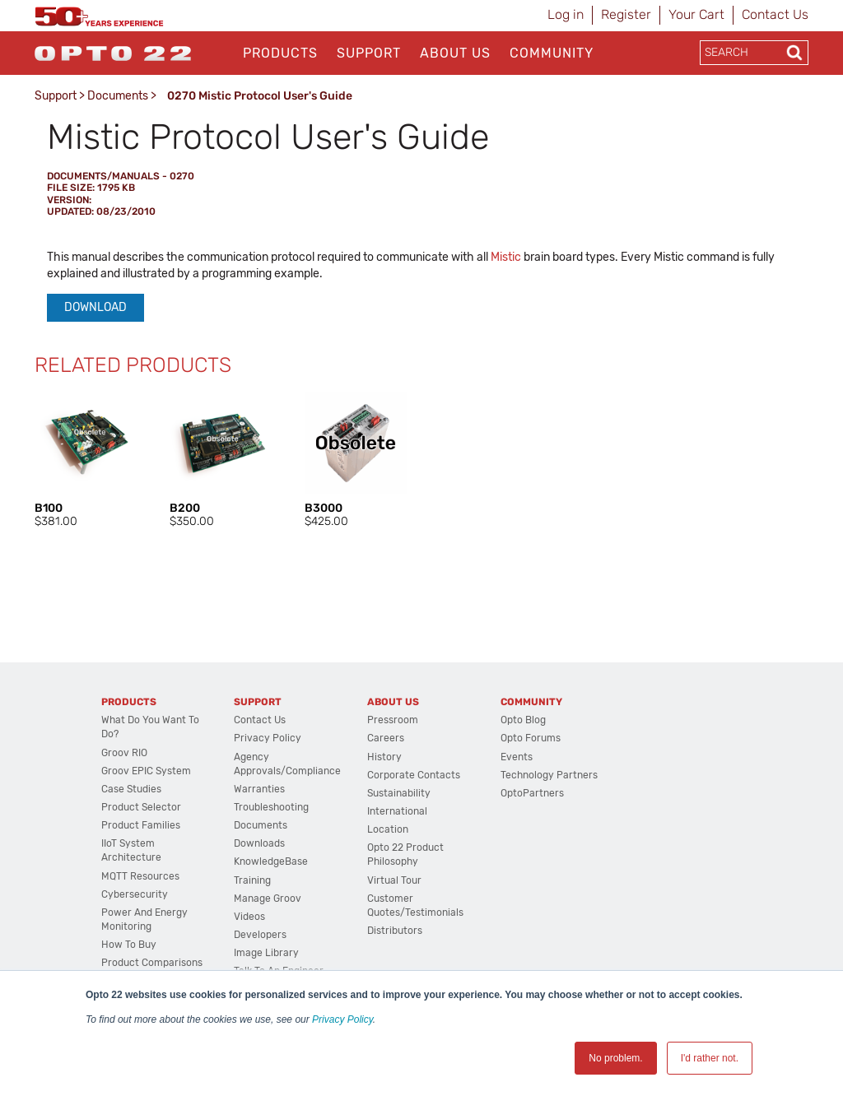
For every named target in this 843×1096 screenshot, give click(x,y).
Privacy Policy (342, 1019)
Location (387, 829)
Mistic (506, 257)
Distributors (394, 930)
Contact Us (775, 14)
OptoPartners (532, 793)
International (397, 811)
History (384, 757)
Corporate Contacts (413, 775)
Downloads (259, 843)
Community (552, 53)
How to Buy (128, 944)
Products (280, 53)
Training (252, 880)
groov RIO (124, 753)
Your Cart (696, 14)
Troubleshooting (271, 807)
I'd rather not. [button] (709, 1058)
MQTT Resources (140, 876)
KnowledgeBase (271, 861)
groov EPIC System (146, 771)
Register (626, 14)
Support (369, 53)
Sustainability (399, 793)
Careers (385, 738)
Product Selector (141, 807)
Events (517, 757)
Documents (117, 96)
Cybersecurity (134, 894)
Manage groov (267, 898)
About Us (455, 53)
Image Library (266, 953)
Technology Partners (549, 775)
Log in (565, 14)
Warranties (259, 789)
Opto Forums (531, 738)
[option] (86, 461)
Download (95, 307)
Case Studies (131, 789)
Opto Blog (523, 720)
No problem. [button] (615, 1058)
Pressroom (392, 720)
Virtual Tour (394, 880)
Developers (260, 934)
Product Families (140, 825)
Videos (249, 916)
